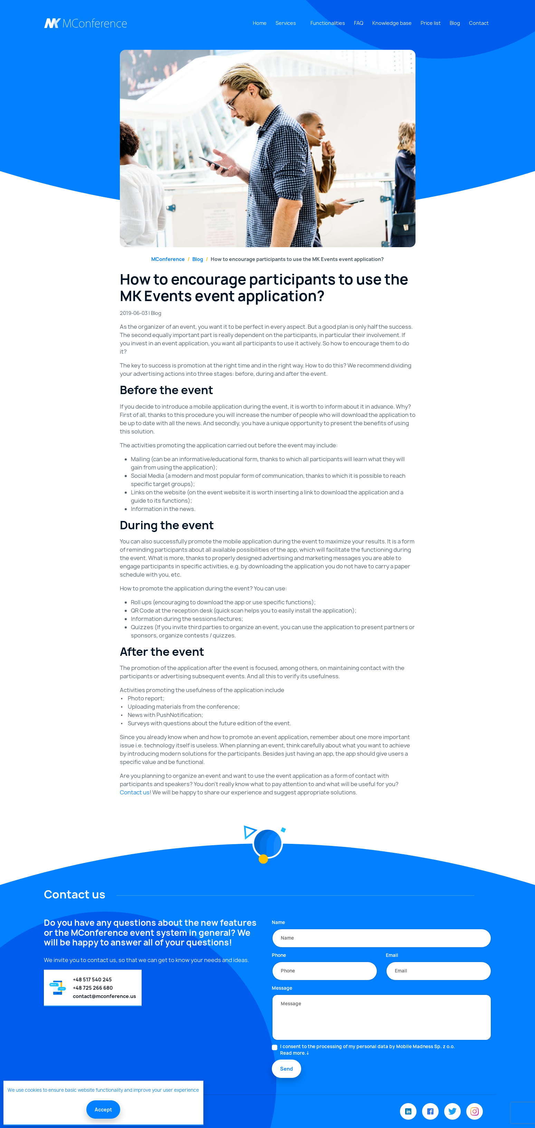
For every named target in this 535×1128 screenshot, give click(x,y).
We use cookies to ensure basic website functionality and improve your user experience (103, 1090)
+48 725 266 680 (93, 988)
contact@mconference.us (104, 996)
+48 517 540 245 (92, 979)
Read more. (293, 1053)
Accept (103, 1109)
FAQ (358, 23)
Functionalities (328, 23)
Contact (479, 23)
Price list (431, 23)
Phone (279, 955)
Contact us (135, 792)
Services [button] (286, 23)
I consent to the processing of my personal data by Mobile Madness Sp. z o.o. (367, 1050)
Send (286, 1068)
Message (282, 988)
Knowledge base (392, 23)
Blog (455, 23)
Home (260, 23)
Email (392, 955)
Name (278, 922)
